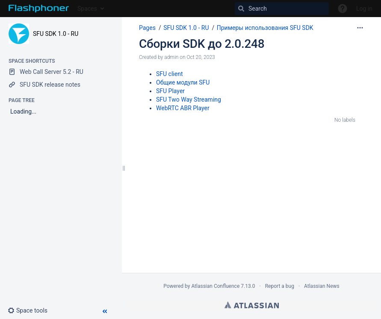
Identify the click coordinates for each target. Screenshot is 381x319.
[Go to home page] (38, 8)
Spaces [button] (87, 8)
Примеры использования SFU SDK (265, 27)
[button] (31, 310)
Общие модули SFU (183, 82)
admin (171, 57)
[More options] (360, 27)
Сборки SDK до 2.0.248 (201, 44)
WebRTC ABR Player (183, 108)
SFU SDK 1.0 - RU (55, 33)
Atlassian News (322, 286)
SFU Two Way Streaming (188, 99)
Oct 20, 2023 (200, 57)
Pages (147, 27)
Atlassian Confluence (215, 286)
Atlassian (251, 304)
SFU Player (170, 91)
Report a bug (279, 286)
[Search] (282, 8)
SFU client (169, 73)
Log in (364, 8)
